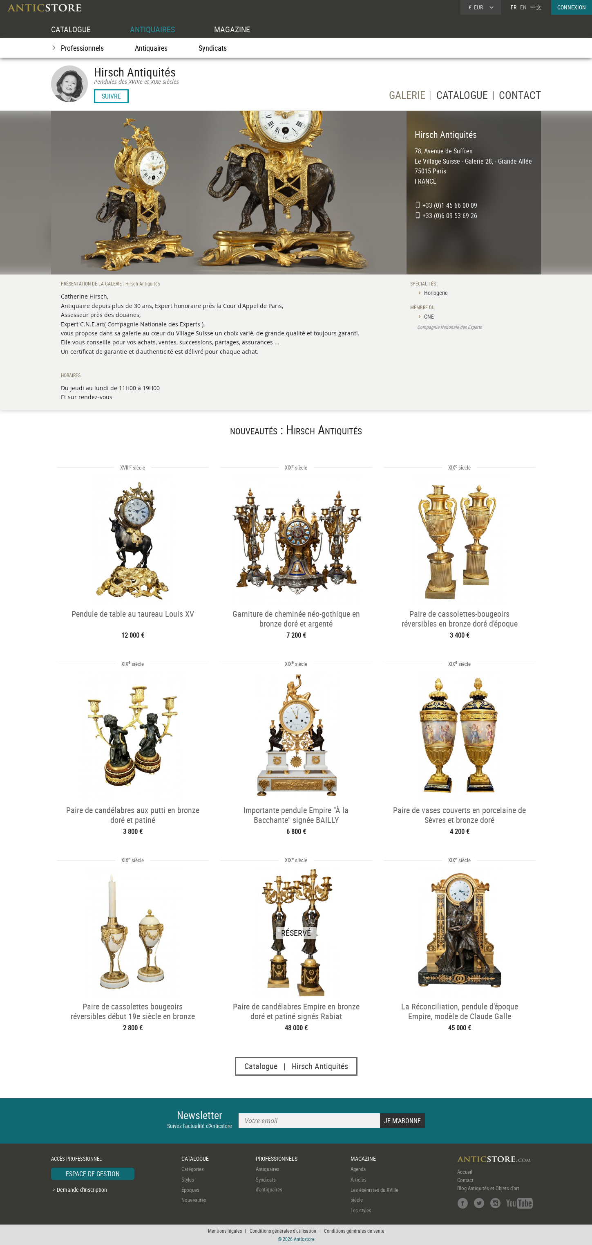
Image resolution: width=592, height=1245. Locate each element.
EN (523, 7)
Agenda (358, 1169)
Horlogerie (436, 293)
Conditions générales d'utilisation (283, 1230)
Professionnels (82, 48)
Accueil (464, 1171)
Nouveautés (193, 1200)
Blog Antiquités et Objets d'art (488, 1188)
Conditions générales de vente (354, 1230)
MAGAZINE (232, 29)
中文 (536, 7)
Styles (187, 1179)
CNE (429, 316)
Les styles (361, 1210)
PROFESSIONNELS (276, 1158)
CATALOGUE (71, 29)
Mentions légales (225, 1230)
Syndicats (213, 48)
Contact (465, 1180)
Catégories (192, 1169)
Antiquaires (151, 48)
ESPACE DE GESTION (93, 1173)
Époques (190, 1189)
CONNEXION (571, 7)
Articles (358, 1179)
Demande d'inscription (82, 1189)
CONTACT (520, 96)
